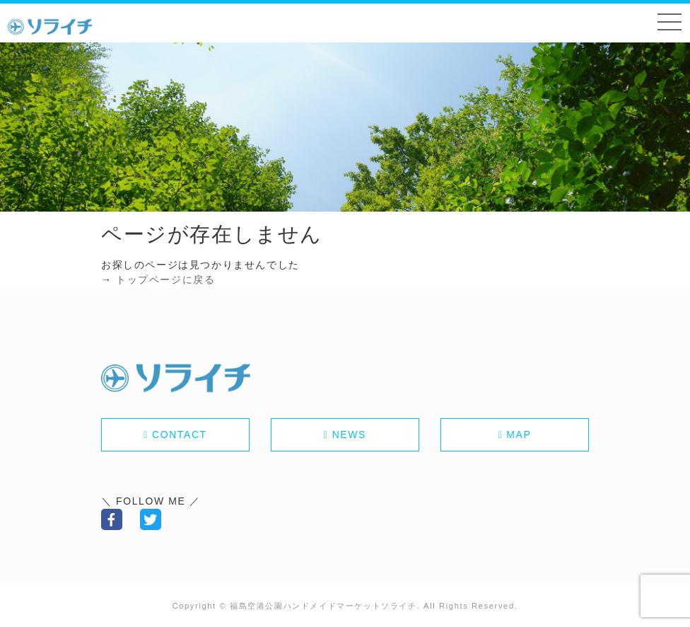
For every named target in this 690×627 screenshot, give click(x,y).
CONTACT (179, 434)
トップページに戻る (165, 279)
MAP (518, 434)
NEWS (349, 434)
